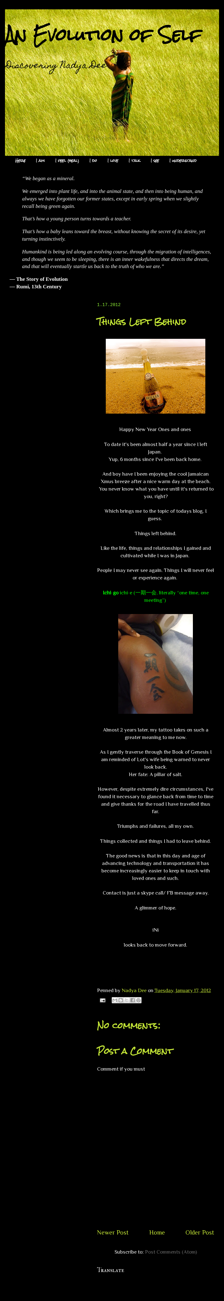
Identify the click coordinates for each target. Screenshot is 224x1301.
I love (113, 161)
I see (155, 161)
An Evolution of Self (103, 35)
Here (20, 161)
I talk (134, 161)
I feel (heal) (67, 161)
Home (157, 1232)
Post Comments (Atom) (171, 1252)
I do (93, 161)
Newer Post (112, 1232)
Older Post (199, 1232)
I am (40, 161)
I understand (183, 161)
